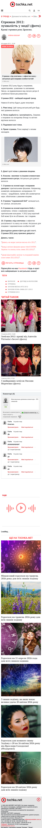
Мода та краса (7, 46)
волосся (11, 281)
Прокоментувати (13, 427)
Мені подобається (27, 427)
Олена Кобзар (14, 35)
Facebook (22, 268)
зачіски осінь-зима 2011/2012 (20, 289)
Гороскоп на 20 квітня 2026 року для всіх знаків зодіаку (19, 788)
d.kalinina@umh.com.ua (8, 826)
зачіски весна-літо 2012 (18, 287)
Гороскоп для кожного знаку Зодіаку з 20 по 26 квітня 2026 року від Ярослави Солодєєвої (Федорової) (20, 744)
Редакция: (4, 824)
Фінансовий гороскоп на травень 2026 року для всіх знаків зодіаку (19, 577)
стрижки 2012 (13, 292)
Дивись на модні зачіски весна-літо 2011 (18, 242)
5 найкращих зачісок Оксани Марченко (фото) (17, 382)
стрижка (11, 284)
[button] (34, 10)
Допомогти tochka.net (21, 16)
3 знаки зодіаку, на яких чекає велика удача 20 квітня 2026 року (19, 700)
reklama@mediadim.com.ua (33, 819)
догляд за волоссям (29, 281)
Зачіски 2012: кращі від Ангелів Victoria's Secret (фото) (19, 338)
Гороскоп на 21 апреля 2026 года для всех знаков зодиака (19, 659)
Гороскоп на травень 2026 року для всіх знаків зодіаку (20, 618)
